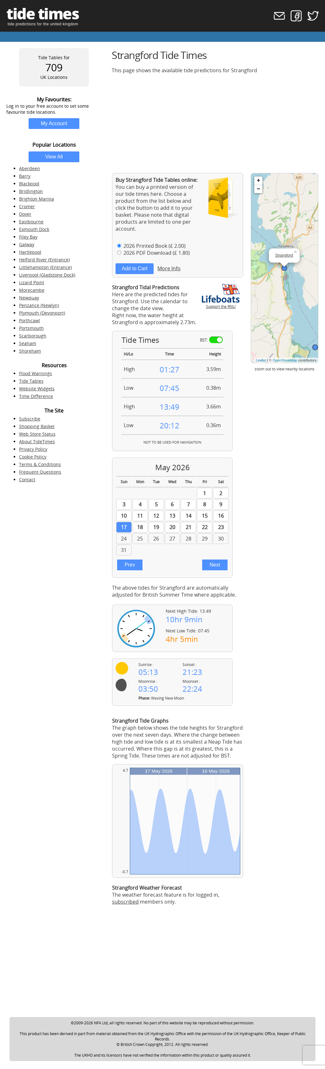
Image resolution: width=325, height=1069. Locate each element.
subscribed (125, 901)
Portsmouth (31, 328)
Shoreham (30, 351)
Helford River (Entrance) (44, 260)
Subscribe (29, 419)
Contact (27, 480)
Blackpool (29, 184)
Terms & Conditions (40, 464)
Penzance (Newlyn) (39, 305)
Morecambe (31, 290)
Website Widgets (37, 389)
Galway (26, 244)
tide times (42, 13)
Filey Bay (28, 237)
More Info (169, 268)
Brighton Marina (36, 199)
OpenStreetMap (285, 360)
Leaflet (261, 360)
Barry (24, 176)
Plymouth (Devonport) (42, 313)
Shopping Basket (37, 426)
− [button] (258, 189)
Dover (25, 214)
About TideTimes (37, 441)
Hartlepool (30, 252)
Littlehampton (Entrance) (45, 267)
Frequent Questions (40, 472)
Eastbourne (31, 222)
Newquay (29, 298)
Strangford (284, 255)
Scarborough (32, 336)
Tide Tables (31, 381)
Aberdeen (29, 168)
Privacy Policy (33, 449)
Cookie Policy (32, 457)
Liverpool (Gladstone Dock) (47, 275)
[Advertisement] (215, 123)
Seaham (27, 343)
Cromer (27, 206)
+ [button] (258, 180)
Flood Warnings (35, 373)
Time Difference (36, 396)
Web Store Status (37, 434)
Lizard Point (31, 282)
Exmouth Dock (34, 229)
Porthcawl (29, 320)
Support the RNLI (221, 303)
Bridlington (31, 191)
